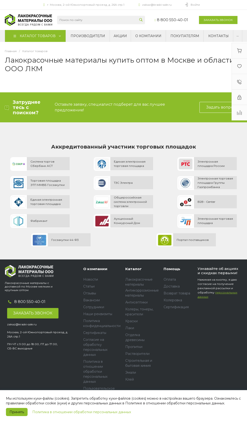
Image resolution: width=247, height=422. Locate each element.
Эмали (130, 372)
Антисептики (136, 302)
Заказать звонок (218, 20)
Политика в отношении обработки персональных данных (81, 412)
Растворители (137, 354)
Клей (129, 379)
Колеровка (173, 300)
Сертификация (176, 307)
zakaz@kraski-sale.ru (157, 4)
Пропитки (133, 347)
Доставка (172, 286)
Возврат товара (177, 293)
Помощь (172, 269)
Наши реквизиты (97, 314)
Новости (90, 279)
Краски (131, 321)
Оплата (170, 279)
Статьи (89, 286)
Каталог (133, 269)
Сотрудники (93, 307)
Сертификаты (94, 333)
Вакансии (91, 300)
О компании (95, 269)
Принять (17, 412)
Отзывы (89, 293)
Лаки (129, 328)
